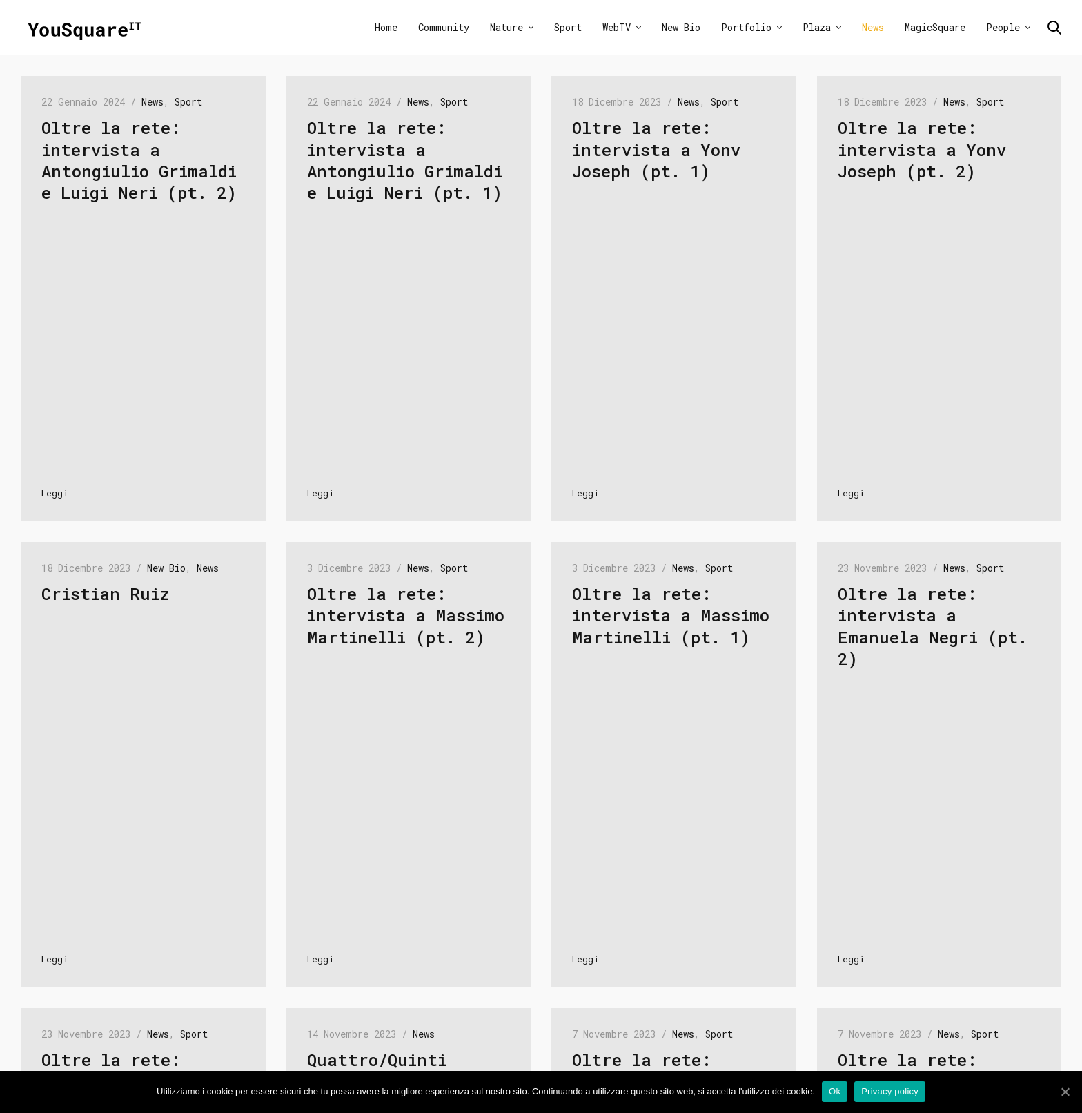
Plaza (817, 27)
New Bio (681, 27)
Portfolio (746, 27)
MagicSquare (935, 27)
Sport (568, 27)
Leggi (54, 493)
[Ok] (1065, 1092)
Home (386, 27)
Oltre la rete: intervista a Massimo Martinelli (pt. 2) (405, 615)
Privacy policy (889, 1091)
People (1003, 27)
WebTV (616, 27)
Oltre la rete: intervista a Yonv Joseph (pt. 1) (656, 149)
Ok (834, 1091)
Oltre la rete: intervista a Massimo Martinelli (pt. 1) (670, 615)
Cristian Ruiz (105, 594)
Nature (506, 27)
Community (443, 27)
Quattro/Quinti (376, 1060)
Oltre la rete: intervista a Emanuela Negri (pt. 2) (932, 626)
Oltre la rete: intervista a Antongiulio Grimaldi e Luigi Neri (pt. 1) (404, 160)
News (873, 27)
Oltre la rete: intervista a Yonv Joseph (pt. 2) (922, 149)
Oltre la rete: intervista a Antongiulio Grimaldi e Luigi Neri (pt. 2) (139, 160)
